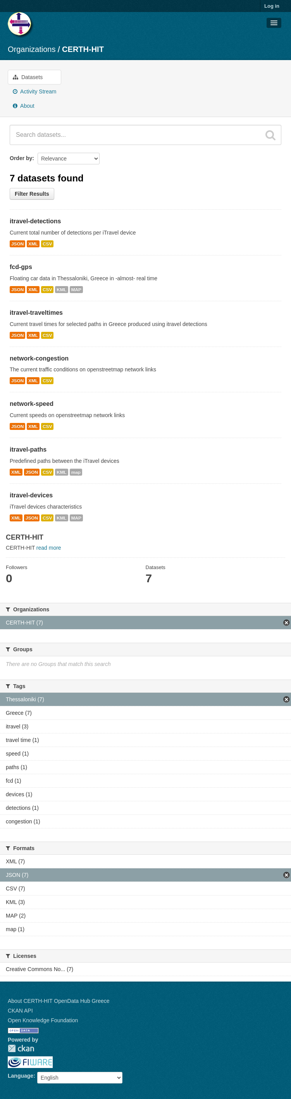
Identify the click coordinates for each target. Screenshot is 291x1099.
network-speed (31, 403)
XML (33, 244)
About (23, 106)
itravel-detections (35, 221)
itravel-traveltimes (36, 312)
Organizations (31, 49)
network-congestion (39, 358)
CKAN (21, 1048)
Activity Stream (34, 91)
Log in (271, 6)
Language (20, 1076)
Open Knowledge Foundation (43, 1020)
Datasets (28, 77)
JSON (17, 244)
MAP (76, 289)
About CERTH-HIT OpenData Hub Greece (59, 1001)
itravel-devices (31, 495)
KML (62, 289)
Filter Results (32, 194)
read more (48, 548)
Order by (21, 158)
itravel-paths (28, 449)
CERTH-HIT (83, 49)
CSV (47, 244)
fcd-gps (21, 267)
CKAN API (20, 1011)
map (76, 472)
